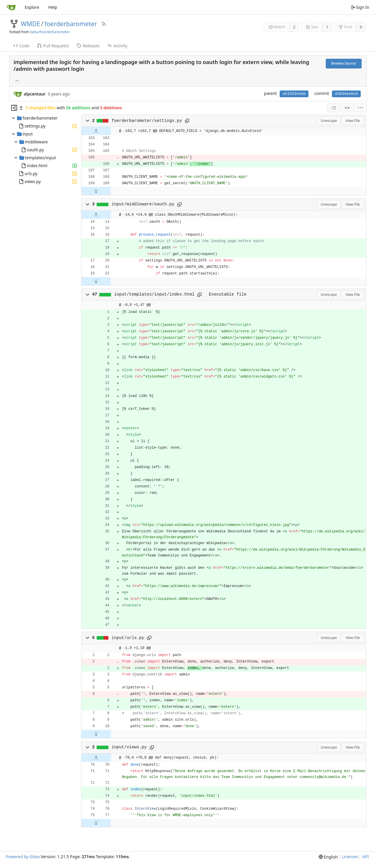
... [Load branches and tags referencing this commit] (17, 80)
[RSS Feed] (103, 23)
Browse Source (343, 63)
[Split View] (347, 107)
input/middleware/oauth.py (143, 204)
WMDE (30, 24)
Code (21, 45)
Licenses (350, 856)
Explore (32, 7)
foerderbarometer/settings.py (147, 120)
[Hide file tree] (14, 108)
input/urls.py (128, 637)
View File (352, 120)
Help (52, 7)
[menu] (360, 107)
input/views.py (129, 747)
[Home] (11, 7)
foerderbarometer (70, 24)
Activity (117, 45)
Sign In (360, 7)
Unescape (329, 120)
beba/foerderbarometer (50, 31)
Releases (88, 45)
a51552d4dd (294, 94)
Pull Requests (53, 45)
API (365, 856)
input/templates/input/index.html (154, 294)
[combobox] (334, 107)
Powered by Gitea (23, 856)
